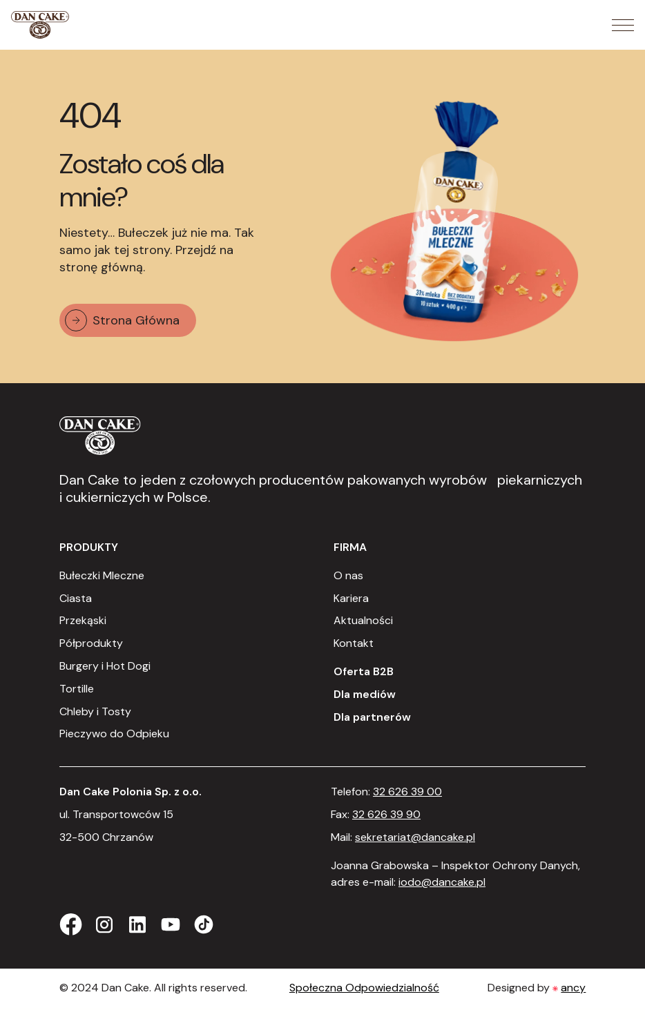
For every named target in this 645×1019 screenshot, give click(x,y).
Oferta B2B (364, 671)
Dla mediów (365, 694)
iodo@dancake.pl (441, 882)
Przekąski (82, 620)
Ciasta (75, 598)
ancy (573, 987)
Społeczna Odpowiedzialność (364, 987)
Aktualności (363, 620)
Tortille (76, 688)
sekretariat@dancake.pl (415, 837)
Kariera (351, 598)
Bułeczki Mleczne (101, 575)
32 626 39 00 (407, 791)
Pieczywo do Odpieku (114, 733)
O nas (348, 575)
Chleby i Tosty (95, 711)
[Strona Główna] (40, 25)
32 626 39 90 (386, 814)
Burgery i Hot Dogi (105, 666)
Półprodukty (91, 643)
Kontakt (354, 643)
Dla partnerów (372, 717)
